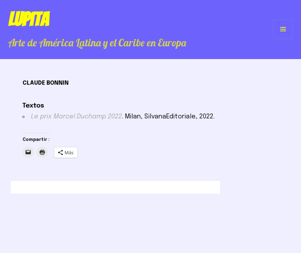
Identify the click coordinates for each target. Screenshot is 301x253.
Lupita (28, 19)
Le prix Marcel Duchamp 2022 (76, 116)
